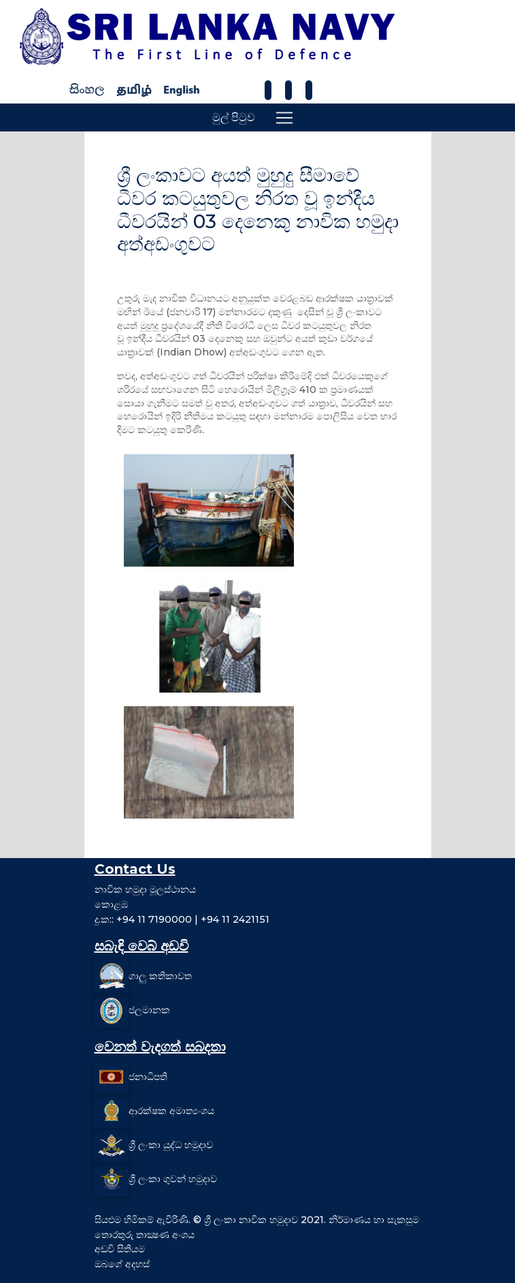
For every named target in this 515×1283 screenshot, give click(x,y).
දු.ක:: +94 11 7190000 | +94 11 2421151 (182, 919)
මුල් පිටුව (233, 117)
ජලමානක (149, 1010)
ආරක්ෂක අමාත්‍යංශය (171, 1111)
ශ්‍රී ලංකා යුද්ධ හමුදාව (171, 1145)
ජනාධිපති (148, 1077)
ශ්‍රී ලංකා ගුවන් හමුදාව (173, 1179)
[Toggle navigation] (284, 118)
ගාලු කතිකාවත (160, 976)
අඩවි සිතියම (120, 1249)
